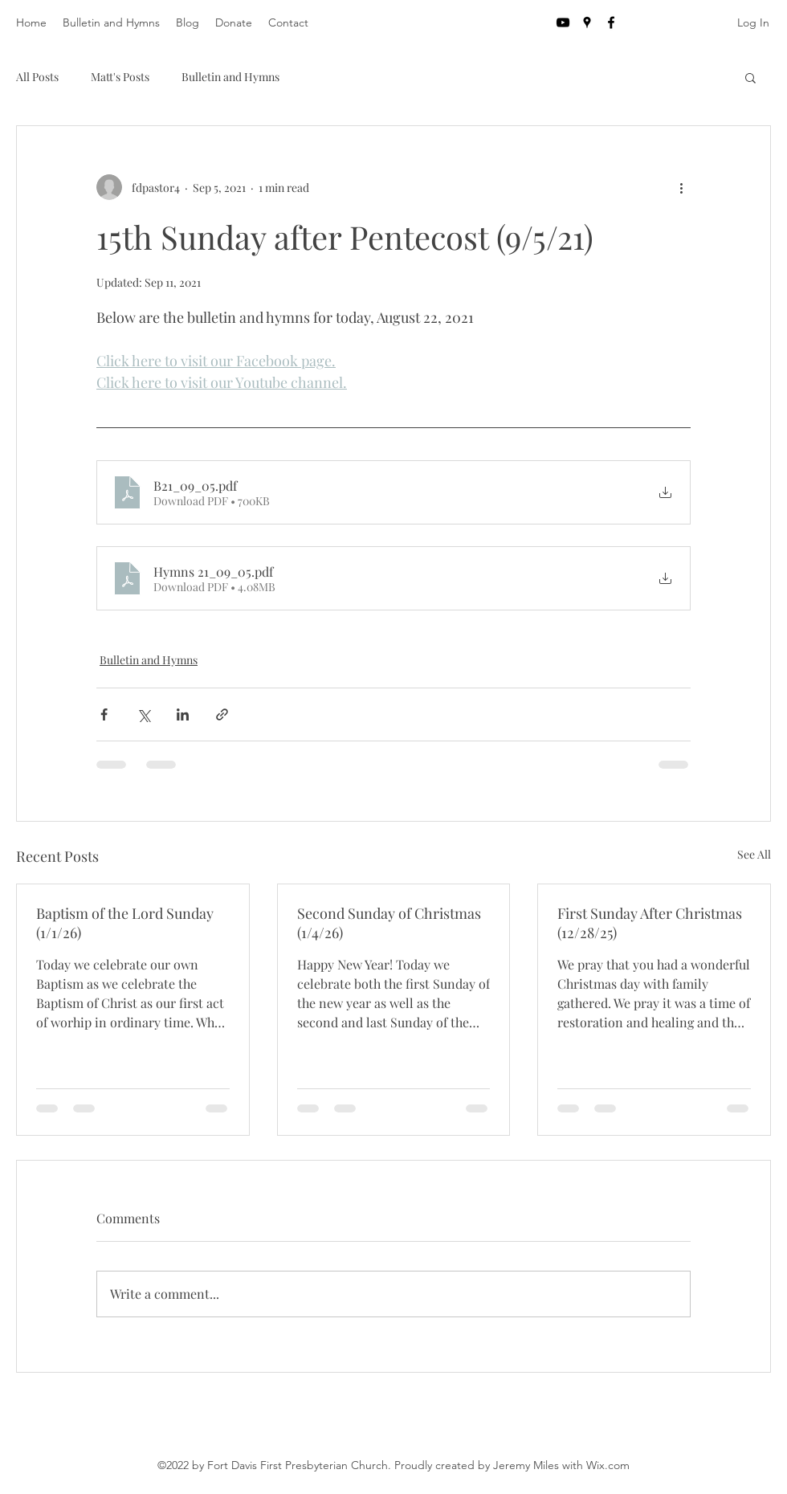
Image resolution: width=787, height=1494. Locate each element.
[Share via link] (222, 714)
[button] (750, 77)
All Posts (37, 76)
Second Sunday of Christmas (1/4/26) (389, 923)
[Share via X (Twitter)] (143, 714)
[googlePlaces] (587, 22)
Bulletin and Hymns (230, 76)
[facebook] (611, 22)
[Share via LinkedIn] (182, 714)
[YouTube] (563, 22)
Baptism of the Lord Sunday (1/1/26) (125, 923)
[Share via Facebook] (104, 714)
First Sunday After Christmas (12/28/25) (649, 923)
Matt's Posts (120, 76)
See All (754, 854)
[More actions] (681, 187)
